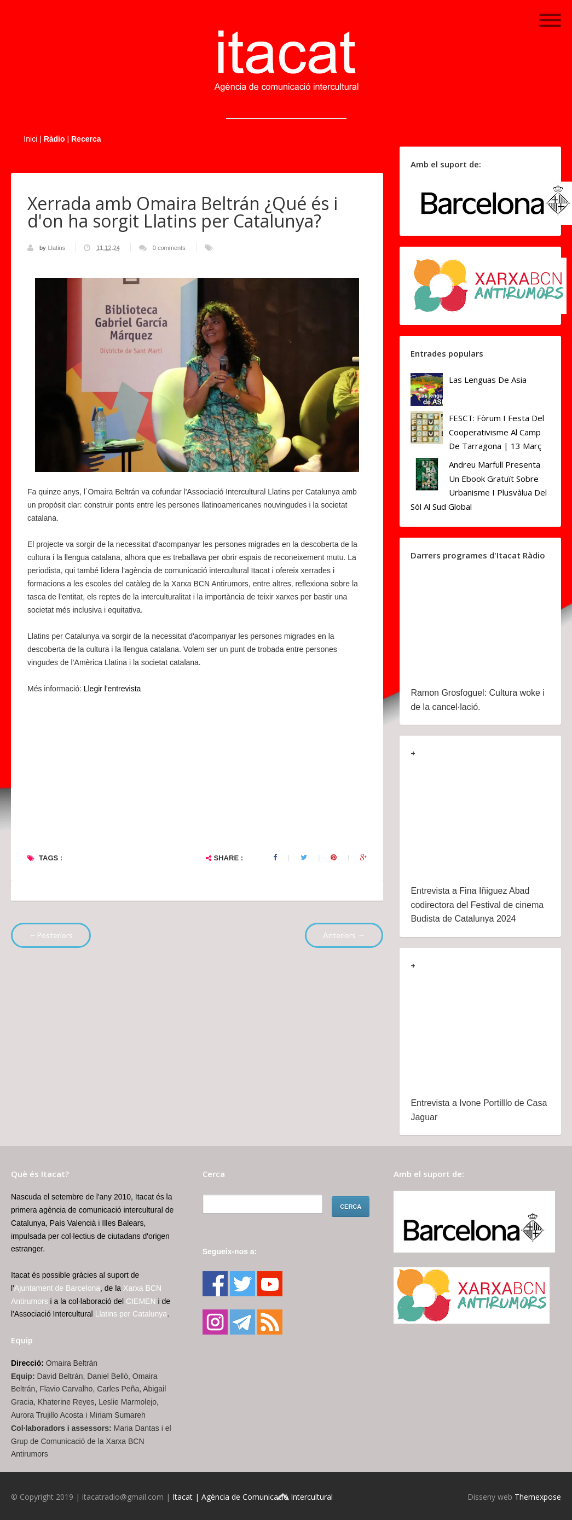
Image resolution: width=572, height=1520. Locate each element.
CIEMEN (140, 1301)
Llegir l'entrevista (113, 688)
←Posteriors (51, 935)
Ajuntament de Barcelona (57, 1288)
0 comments (169, 247)
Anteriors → (344, 935)
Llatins (57, 247)
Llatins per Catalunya (131, 1313)
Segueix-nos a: (230, 1251)
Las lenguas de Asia (488, 379)
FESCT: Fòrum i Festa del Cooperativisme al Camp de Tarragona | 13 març (496, 431)
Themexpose (538, 1497)
